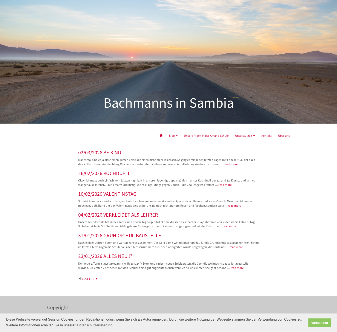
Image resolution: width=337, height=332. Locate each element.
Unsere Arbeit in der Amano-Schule (206, 136)
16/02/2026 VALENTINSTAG (107, 194)
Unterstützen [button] (245, 136)
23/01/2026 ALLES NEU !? (105, 256)
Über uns (284, 136)
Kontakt (266, 136)
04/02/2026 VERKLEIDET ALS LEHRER (118, 214)
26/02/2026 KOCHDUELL (104, 173)
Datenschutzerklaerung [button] (95, 325)
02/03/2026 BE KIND (99, 152)
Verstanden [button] (319, 322)
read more (231, 164)
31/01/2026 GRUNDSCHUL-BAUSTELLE (119, 235)
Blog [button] (173, 136)
